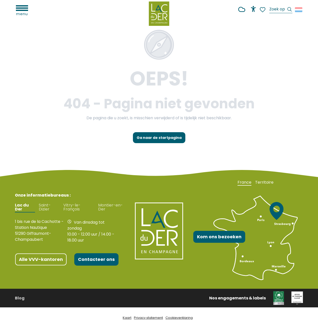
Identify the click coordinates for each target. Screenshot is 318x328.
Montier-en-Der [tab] (110, 207)
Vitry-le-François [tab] (71, 207)
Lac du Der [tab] (22, 207)
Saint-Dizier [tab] (45, 207)
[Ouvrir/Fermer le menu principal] (22, 10)
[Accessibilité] (253, 9)
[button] (280, 9)
